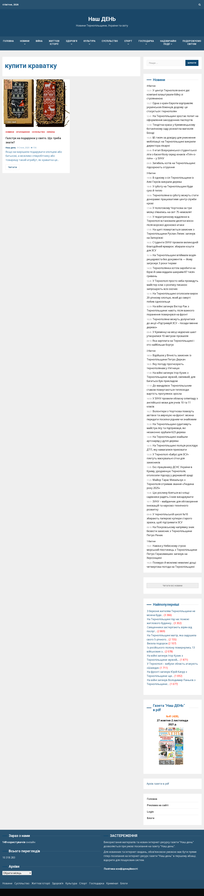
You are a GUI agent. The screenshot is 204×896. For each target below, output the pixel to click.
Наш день (11, 147)
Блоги (150, 818)
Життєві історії (54, 42)
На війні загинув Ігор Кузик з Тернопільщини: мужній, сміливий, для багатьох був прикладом (171, 377)
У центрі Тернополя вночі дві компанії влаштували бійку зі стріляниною (168, 94)
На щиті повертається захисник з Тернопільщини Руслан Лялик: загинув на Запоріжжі (171, 233)
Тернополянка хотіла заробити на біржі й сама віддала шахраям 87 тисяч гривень (171, 272)
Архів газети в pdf (158, 783)
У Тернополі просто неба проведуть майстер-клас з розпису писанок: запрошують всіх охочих (172, 285)
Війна (39, 41)
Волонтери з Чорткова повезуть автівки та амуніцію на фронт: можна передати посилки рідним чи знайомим (171, 415)
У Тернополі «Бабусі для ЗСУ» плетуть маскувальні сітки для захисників (168, 458)
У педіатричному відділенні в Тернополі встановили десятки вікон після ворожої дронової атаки (170, 221)
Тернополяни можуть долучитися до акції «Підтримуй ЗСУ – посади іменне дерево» (172, 323)
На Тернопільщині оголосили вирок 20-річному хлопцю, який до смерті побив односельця (172, 297)
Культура (89, 41)
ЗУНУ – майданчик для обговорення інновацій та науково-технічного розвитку (172, 505)
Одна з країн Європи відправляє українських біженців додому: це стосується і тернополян (170, 107)
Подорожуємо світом (192, 42)
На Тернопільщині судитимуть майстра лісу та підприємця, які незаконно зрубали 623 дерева (169, 428)
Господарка (146, 41)
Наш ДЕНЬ (102, 19)
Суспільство (110, 41)
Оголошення (23, 132)
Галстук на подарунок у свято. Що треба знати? (36, 103)
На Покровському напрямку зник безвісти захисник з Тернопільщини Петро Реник (170, 531)
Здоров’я (71, 41)
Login (150, 811)
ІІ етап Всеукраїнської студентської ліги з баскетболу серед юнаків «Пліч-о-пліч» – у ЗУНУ (172, 154)
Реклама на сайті (157, 805)
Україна (51, 132)
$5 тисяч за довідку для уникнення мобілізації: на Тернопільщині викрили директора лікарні (171, 141)
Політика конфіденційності (121, 868)
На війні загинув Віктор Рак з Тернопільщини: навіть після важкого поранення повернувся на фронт (170, 310)
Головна (8, 41)
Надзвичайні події (168, 42)
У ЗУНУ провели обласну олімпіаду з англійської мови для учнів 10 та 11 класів (172, 402)
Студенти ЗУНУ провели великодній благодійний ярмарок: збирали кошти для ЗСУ (172, 246)
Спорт (128, 41)
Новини (24, 41)
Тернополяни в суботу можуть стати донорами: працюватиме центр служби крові (172, 199)
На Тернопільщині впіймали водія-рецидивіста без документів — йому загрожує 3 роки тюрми (172, 259)
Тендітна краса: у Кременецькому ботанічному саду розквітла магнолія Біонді (171, 129)
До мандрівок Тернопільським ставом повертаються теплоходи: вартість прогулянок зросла (169, 389)
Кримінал (112, 883)
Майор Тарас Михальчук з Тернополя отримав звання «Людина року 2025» (170, 484)
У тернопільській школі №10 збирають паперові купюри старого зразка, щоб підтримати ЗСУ (169, 518)
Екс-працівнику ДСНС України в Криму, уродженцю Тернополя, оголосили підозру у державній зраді (170, 471)
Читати (12, 167)
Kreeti (113, 892)
